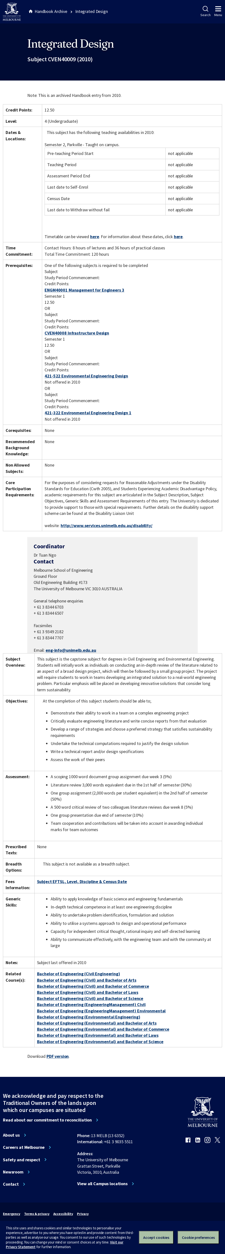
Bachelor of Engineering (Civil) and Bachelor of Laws (87, 992)
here (94, 236)
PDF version (58, 1056)
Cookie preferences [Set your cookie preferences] (198, 1237)
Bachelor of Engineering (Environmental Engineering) (88, 1017)
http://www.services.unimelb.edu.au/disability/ (106, 525)
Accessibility (63, 1214)
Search (205, 11)
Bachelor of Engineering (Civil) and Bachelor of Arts (86, 980)
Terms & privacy (36, 1214)
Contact (11, 1184)
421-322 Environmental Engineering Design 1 (88, 413)
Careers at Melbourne (24, 1147)
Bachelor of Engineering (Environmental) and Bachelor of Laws (98, 1035)
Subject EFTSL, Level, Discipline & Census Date (82, 881)
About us (11, 1135)
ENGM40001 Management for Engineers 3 (84, 290)
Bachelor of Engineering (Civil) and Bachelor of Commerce (93, 986)
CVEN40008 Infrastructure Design (77, 333)
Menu (218, 11)
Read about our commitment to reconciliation (47, 1120)
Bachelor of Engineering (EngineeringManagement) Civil (91, 1004)
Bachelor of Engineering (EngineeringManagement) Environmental (101, 1011)
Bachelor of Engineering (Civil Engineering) (78, 974)
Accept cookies (156, 1237)
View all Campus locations (102, 1183)
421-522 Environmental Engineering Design (86, 376)
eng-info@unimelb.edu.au (71, 650)
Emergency (11, 1214)
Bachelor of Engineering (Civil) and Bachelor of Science (90, 998)
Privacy (82, 1214)
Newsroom (13, 1172)
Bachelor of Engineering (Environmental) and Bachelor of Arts (97, 1023)
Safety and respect (21, 1159)
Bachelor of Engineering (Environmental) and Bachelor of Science (100, 1041)
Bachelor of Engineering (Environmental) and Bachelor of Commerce (103, 1029)
